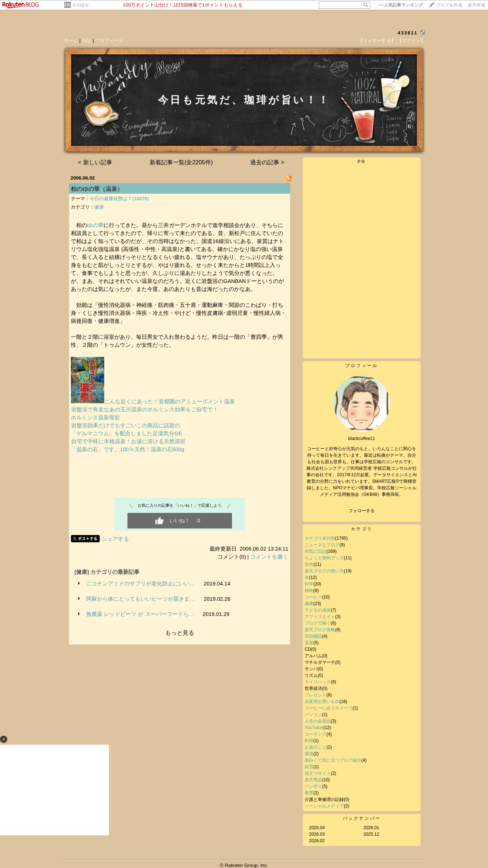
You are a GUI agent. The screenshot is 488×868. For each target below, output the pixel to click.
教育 (309, 792)
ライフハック (318, 681)
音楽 (309, 642)
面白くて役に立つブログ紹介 (333, 760)
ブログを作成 (449, 5)
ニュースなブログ (322, 544)
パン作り (313, 786)
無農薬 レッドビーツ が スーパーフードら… (140, 614)
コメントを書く (269, 557)
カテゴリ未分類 (320, 538)
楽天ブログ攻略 (320, 629)
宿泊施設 (313, 636)
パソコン (313, 714)
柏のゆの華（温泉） (97, 189)
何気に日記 (315, 551)
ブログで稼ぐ (318, 623)
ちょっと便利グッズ (324, 557)
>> (401, 5)
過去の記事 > (267, 162)
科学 (309, 584)
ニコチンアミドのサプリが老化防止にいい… (140, 584)
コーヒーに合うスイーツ (329, 708)
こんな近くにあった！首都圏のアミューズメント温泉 (153, 401)
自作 (309, 564)
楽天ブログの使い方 (324, 570)
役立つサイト (318, 773)
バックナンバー (362, 818)
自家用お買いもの (322, 701)
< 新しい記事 (95, 162)
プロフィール (109, 40)
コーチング (315, 734)
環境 (309, 753)
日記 (87, 40)
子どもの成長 (318, 610)
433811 (408, 33)
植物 (309, 590)
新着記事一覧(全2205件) (181, 162)
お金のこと (315, 747)
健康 (99, 207)
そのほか (80, 5)
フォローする (362, 510)
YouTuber (314, 727)
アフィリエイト (320, 616)
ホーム (71, 40)
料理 (309, 740)
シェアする (115, 539)
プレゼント (315, 695)
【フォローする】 (377, 40)
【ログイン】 (411, 40)
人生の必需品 (318, 721)
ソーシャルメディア (324, 806)
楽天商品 (313, 779)
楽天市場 (476, 5)
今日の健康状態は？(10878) (119, 198)
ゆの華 (95, 225)
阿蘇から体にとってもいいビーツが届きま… (140, 599)
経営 (309, 766)
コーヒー (313, 597)
